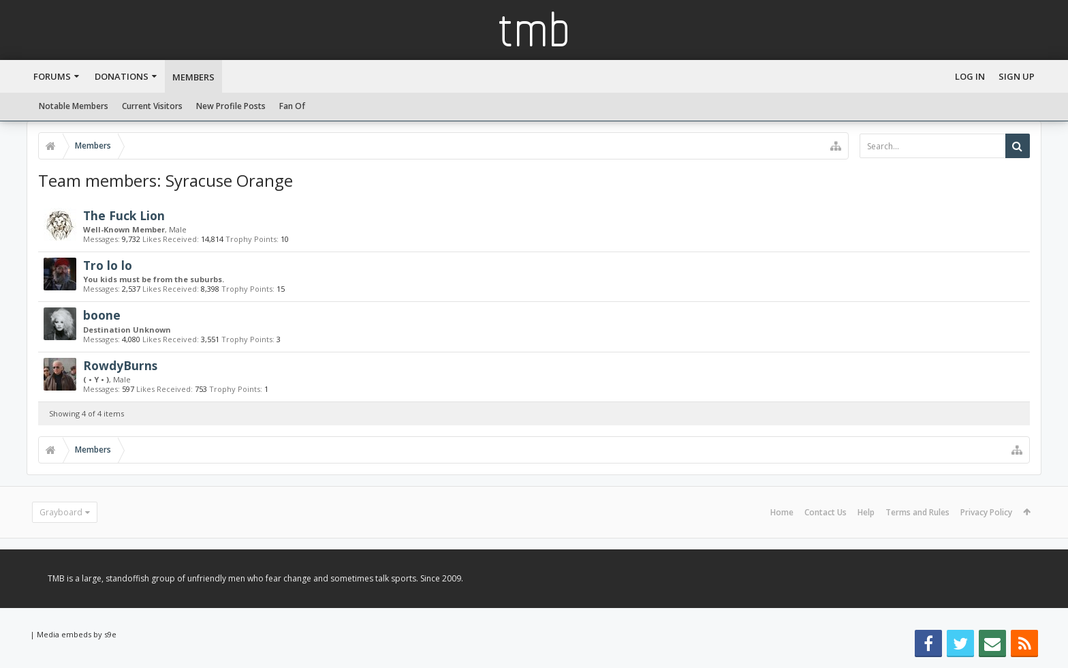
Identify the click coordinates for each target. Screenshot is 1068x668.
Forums (52, 76)
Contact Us (825, 512)
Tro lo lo (107, 265)
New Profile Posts (231, 106)
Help (866, 512)
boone (102, 315)
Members (193, 77)
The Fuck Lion (124, 215)
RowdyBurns (120, 365)
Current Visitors (152, 106)
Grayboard (61, 512)
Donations (121, 76)
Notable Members (73, 106)
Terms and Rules (917, 512)
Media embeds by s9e (76, 634)
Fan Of (292, 106)
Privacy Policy (986, 512)
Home (782, 512)
